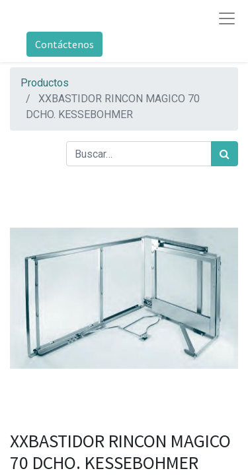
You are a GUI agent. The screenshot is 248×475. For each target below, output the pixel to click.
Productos (45, 83)
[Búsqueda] (224, 153)
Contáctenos (64, 44)
